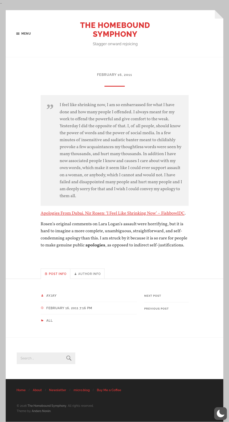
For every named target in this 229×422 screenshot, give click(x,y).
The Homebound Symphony (115, 29)
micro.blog (82, 390)
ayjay (51, 296)
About (37, 390)
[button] (220, 413)
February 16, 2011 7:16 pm (69, 308)
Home (21, 390)
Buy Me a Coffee (109, 390)
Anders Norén (41, 411)
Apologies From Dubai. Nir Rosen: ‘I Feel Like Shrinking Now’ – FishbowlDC (113, 213)
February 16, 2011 (114, 75)
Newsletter (57, 390)
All (49, 320)
